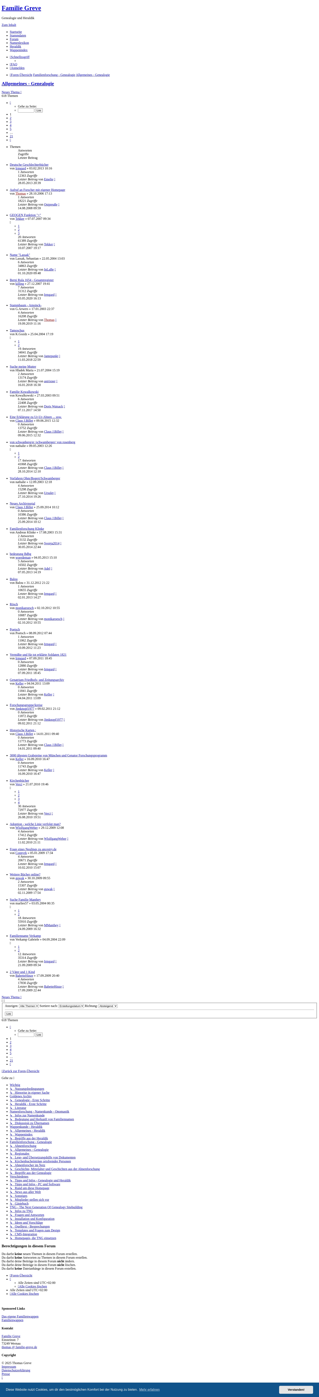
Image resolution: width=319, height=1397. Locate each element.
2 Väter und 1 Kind (22, 972)
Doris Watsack (53, 406)
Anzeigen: (22, 1006)
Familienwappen (12, 1320)
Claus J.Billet (24, 420)
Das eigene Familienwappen (20, 1316)
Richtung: (101, 1006)
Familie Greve (21, 8)
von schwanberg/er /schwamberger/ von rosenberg (42, 442)
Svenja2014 (51, 543)
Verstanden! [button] (296, 1389)
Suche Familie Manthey (25, 899)
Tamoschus (17, 330)
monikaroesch (24, 608)
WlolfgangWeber (26, 827)
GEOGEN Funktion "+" (25, 215)
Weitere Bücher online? (25, 874)
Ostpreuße (50, 204)
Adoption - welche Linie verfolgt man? (35, 824)
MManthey (51, 925)
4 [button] (10, 125)
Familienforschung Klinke (27, 528)
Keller (19, 683)
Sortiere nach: (62, 1006)
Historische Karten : (23, 730)
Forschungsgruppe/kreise (26, 705)
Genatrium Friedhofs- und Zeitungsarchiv (37, 680)
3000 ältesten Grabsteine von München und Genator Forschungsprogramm (58, 755)
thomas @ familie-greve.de (19, 1347)
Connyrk (21, 853)
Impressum (9, 1366)
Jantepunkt (51, 356)
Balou (13, 579)
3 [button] (10, 121)
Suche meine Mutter (23, 366)
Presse (6, 1374)
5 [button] (10, 129)
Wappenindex (19, 50)
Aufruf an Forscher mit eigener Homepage (37, 190)
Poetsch (15, 629)
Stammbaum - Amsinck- (26, 305)
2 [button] (10, 118)
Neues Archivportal (22, 503)
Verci (18, 784)
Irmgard (20, 168)
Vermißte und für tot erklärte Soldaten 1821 (38, 654)
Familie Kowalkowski (24, 391)
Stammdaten (18, 35)
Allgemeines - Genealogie (28, 83)
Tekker (19, 218)
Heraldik (15, 46)
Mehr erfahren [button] (149, 1389)
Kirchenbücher (19, 780)
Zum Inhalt (9, 25)
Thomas (20, 193)
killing (19, 283)
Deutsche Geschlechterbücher (29, 164)
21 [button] (11, 136)
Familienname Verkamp (25, 935)
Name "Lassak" (20, 255)
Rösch (14, 604)
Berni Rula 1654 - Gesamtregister (32, 280)
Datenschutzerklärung (16, 1370)
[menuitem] (13, 64)
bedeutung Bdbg (20, 554)
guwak (19, 878)
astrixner (49, 381)
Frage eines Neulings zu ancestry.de (33, 849)
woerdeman (23, 557)
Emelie (48, 179)
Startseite (16, 32)
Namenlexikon (19, 42)
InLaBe (49, 269)
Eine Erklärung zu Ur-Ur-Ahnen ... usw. (36, 417)
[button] (10, 102)
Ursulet (49, 493)
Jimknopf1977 (24, 708)
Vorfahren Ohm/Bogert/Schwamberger (35, 478)
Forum (14, 39)
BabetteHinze (24, 975)
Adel (47, 568)
